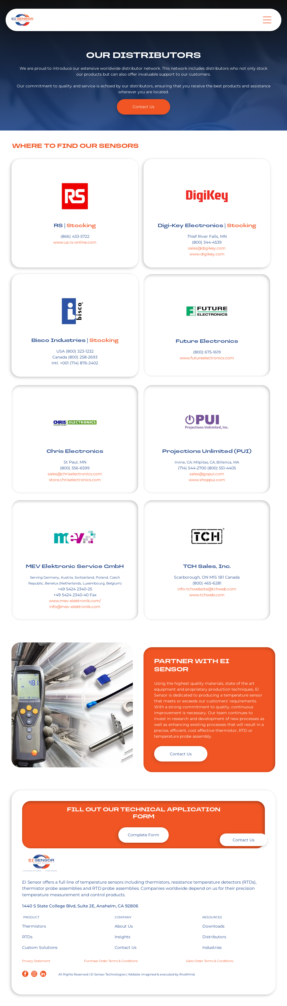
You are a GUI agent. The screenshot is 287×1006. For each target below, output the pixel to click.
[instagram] (34, 974)
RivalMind (187, 974)
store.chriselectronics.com (75, 479)
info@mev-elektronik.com (74, 606)
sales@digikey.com (207, 248)
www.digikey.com (206, 254)
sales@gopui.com (206, 473)
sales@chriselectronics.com (75, 473)
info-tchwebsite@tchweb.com (206, 589)
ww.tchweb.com (208, 594)
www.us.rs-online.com (74, 242)
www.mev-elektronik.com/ (75, 600)
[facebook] (25, 974)
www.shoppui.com (207, 479)
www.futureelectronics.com (207, 357)
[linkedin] (43, 974)
